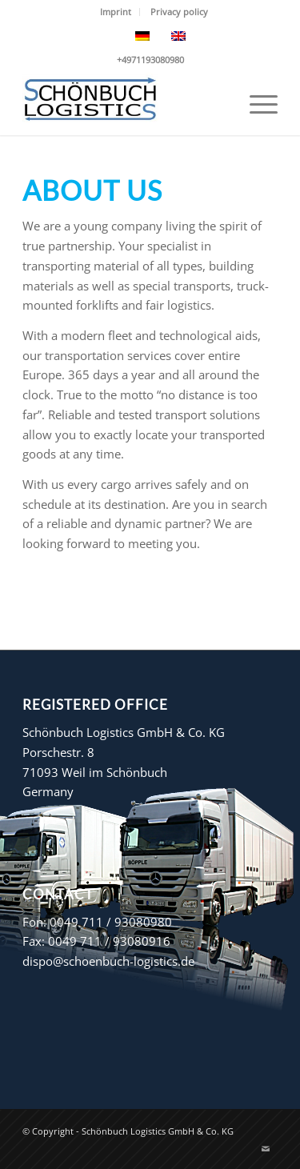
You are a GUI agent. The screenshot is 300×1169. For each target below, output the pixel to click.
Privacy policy (179, 12)
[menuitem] (116, 12)
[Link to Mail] (266, 1149)
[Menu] (256, 103)
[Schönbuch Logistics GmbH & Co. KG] (124, 103)
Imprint (115, 12)
